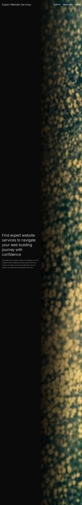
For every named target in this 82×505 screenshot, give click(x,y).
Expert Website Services (16, 4)
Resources (68, 4)
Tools (77, 4)
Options (57, 4)
